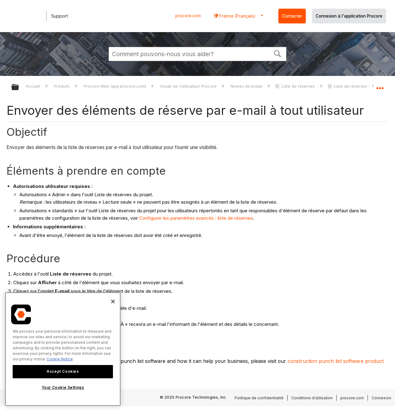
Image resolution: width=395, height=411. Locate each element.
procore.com (188, 15)
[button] (277, 53)
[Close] (113, 301)
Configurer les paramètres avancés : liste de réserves (196, 218)
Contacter (292, 16)
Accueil (33, 86)
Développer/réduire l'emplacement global (380, 85)
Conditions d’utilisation (312, 398)
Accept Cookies (63, 371)
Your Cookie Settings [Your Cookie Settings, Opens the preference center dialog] (63, 387)
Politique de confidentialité (259, 398)
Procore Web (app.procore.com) (115, 86)
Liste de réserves (295, 86)
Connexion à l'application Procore (349, 16)
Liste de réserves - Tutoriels (358, 86)
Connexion (381, 398)
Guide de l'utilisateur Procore (189, 86)
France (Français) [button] (237, 16)
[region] (63, 349)
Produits (62, 86)
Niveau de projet (247, 86)
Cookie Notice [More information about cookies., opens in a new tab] (60, 359)
